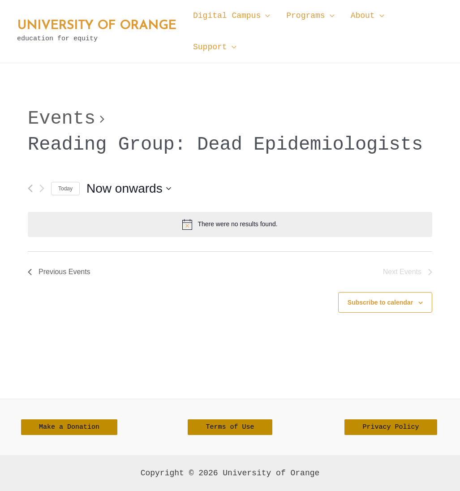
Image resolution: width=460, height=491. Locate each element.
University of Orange (96, 26)
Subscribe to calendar (380, 302)
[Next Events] (41, 188)
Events (61, 118)
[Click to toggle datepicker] (128, 189)
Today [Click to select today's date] (65, 188)
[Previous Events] (30, 188)
